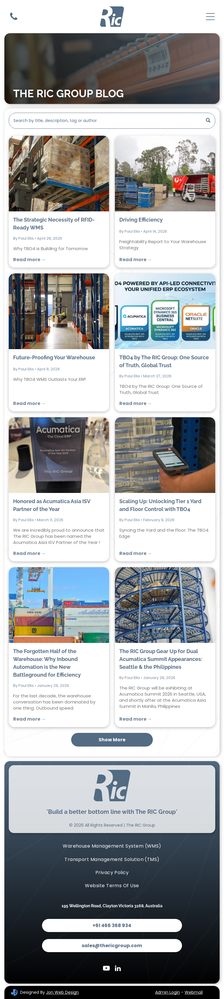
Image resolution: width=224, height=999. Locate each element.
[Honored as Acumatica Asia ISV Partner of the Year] (59, 455)
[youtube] (106, 969)
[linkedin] (118, 969)
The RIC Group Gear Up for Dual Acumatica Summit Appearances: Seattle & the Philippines (160, 659)
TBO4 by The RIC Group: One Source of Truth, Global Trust (164, 361)
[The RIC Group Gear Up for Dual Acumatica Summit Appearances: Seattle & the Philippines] (165, 605)
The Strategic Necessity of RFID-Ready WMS (54, 224)
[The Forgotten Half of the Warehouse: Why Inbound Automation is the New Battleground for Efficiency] (59, 605)
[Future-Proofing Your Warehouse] (59, 311)
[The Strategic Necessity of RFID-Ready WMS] (59, 173)
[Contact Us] (13, 19)
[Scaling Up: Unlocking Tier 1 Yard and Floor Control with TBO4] (165, 455)
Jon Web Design (62, 992)
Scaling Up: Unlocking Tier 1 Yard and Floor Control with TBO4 (160, 505)
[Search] (112, 121)
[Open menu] (210, 16)
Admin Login (167, 992)
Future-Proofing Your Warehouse (54, 357)
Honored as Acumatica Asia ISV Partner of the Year (51, 505)
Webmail (194, 992)
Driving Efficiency (141, 220)
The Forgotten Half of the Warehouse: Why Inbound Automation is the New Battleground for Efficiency (47, 663)
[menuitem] (112, 846)
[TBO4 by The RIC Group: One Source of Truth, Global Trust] (165, 311)
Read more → (29, 259)
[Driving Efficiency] (165, 173)
